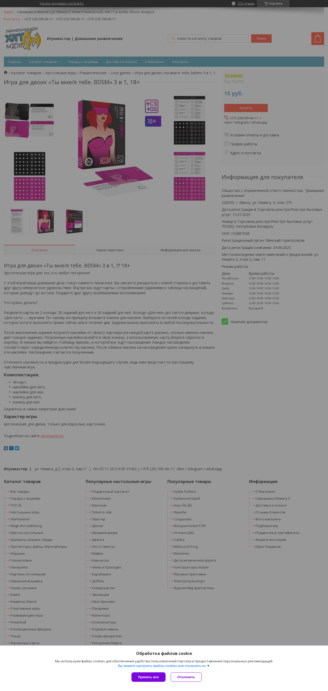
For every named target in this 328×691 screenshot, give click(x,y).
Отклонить (186, 677)
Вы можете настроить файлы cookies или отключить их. (162, 666)
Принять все (148, 677)
